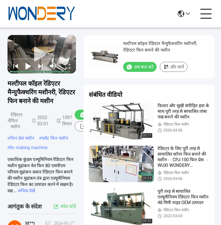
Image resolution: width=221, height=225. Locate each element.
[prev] (15, 66)
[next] (40, 66)
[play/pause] (28, 66)
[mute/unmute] (53, 66)
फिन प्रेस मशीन (22, 138)
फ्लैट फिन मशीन (55, 138)
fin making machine (29, 147)
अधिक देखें (26, 190)
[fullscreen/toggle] (68, 66)
